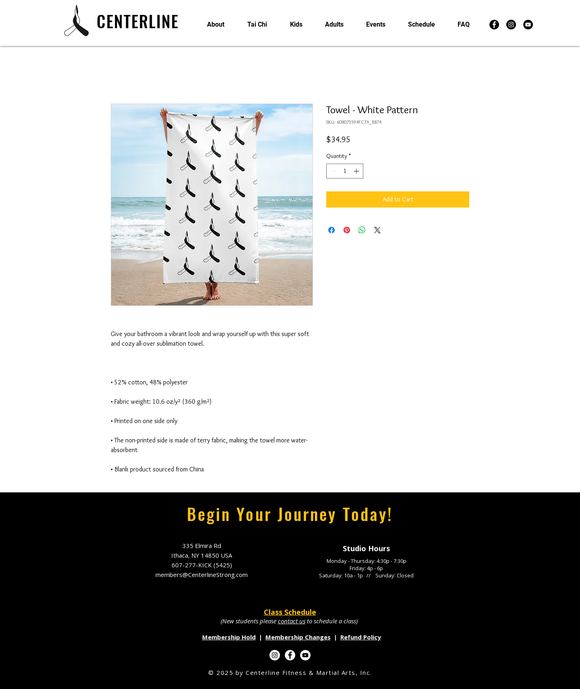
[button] (296, 24)
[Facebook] (290, 655)
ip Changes (314, 637)
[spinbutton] (345, 171)
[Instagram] (274, 655)
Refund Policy (360, 637)
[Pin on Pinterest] (347, 230)
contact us (291, 621)
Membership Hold (229, 637)
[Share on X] (377, 230)
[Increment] (357, 171)
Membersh (281, 637)
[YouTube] (305, 655)
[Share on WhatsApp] (362, 230)
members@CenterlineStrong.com (201, 575)
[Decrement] (332, 171)
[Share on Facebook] (331, 230)
